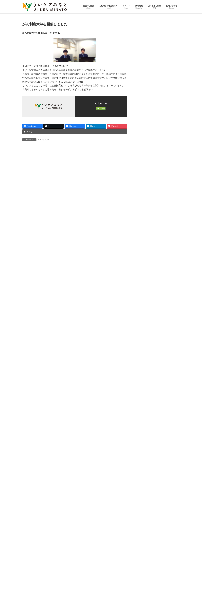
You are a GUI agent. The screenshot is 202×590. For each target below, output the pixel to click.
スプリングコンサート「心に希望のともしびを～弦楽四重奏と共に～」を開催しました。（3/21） (165, 114)
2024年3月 (143, 345)
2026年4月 (143, 201)
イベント (81, 562)
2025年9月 (143, 241)
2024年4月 (143, 339)
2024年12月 (143, 293)
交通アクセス (30, 540)
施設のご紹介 (83, 552)
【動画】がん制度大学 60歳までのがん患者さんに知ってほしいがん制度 (165, 33)
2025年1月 (143, 287)
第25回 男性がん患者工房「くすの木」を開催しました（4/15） (164, 65)
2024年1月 (143, 356)
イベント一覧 (85, 572)
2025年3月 (143, 275)
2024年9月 (143, 310)
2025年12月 (143, 223)
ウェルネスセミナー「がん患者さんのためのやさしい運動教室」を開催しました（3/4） (165, 179)
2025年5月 (143, 264)
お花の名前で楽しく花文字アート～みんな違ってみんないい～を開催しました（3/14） (165, 146)
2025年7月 (143, 252)
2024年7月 (143, 321)
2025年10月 (143, 235)
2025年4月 (143, 270)
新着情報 (81, 582)
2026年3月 (143, 206)
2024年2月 (143, 350)
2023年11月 (143, 368)
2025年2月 (143, 281)
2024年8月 (143, 316)
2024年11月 (143, 298)
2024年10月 (143, 304)
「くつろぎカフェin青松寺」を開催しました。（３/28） (164, 96)
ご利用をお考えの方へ (86, 557)
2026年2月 (143, 212)
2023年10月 (143, 373)
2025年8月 (143, 247)
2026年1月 (143, 218)
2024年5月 (143, 333)
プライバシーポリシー (49, 540)
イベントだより (44, 139)
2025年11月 (143, 229)
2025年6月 (143, 258)
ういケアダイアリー (87, 577)
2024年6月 (143, 327)
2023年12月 (143, 362)
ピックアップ (85, 567)
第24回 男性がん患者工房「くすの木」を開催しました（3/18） (164, 130)
